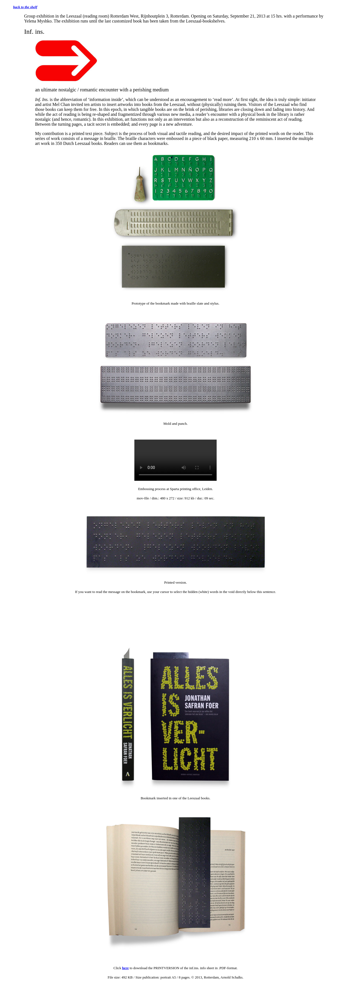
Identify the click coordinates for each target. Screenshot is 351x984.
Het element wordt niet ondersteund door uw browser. (175, 460)
